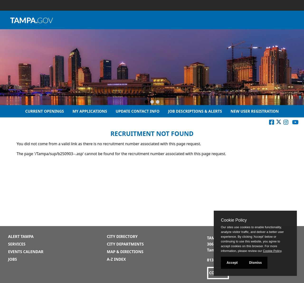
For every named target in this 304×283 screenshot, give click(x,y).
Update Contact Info (138, 111)
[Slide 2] (152, 102)
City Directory (122, 236)
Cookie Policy (234, 220)
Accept (232, 262)
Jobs (12, 259)
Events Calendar (25, 251)
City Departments (125, 244)
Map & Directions (125, 251)
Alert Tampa (20, 236)
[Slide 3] (157, 102)
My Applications (89, 111)
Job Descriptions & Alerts (195, 111)
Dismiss (255, 262)
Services (16, 244)
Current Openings (44, 111)
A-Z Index (116, 259)
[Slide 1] (146, 102)
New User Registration (255, 111)
